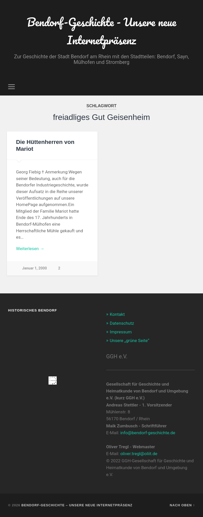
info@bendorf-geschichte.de (147, 432)
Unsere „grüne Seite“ (129, 340)
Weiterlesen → (30, 248)
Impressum (121, 331)
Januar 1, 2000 (34, 268)
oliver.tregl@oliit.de (138, 453)
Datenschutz (122, 323)
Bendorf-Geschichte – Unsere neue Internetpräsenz (77, 505)
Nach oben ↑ (182, 505)
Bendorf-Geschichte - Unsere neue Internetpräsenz (101, 31)
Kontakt (117, 314)
